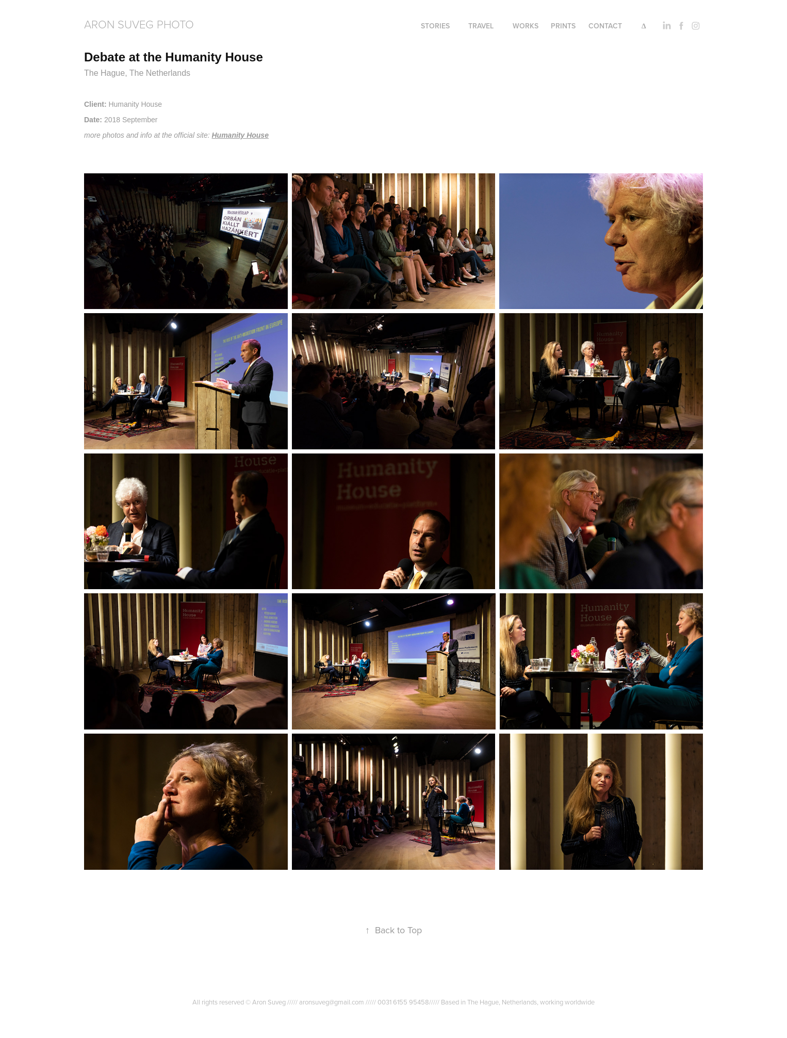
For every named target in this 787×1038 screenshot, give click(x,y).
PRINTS (563, 26)
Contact (605, 26)
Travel (481, 26)
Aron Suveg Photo (139, 24)
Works (525, 26)
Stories (435, 26)
